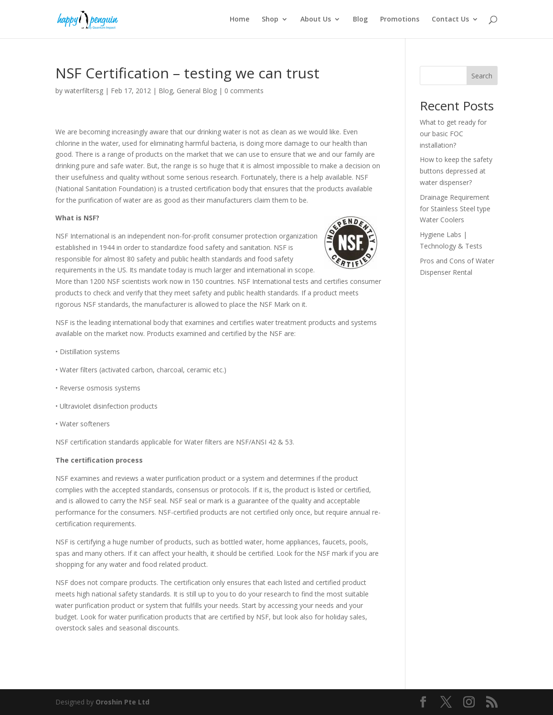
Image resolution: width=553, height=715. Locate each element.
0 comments (244, 90)
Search (481, 75)
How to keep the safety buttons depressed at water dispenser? (456, 171)
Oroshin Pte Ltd (122, 701)
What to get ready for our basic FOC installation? (453, 134)
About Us (315, 19)
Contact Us (450, 19)
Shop (270, 19)
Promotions (399, 19)
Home (239, 19)
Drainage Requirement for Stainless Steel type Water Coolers (455, 209)
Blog (360, 19)
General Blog (197, 90)
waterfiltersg (83, 90)
